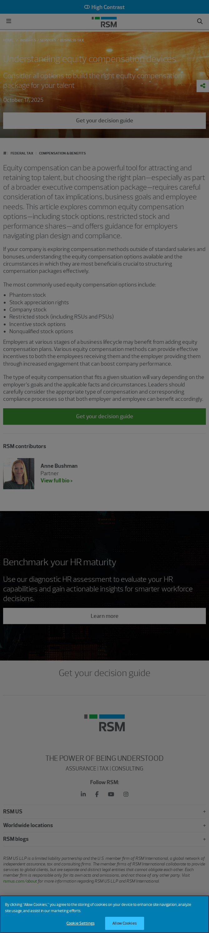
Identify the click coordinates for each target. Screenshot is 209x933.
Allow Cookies (124, 923)
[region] (104, 914)
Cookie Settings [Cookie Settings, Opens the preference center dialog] (80, 923)
